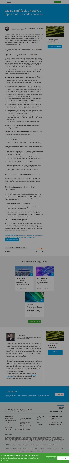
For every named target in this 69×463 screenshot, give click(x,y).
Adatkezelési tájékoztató (6, 460)
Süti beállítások (51, 458)
